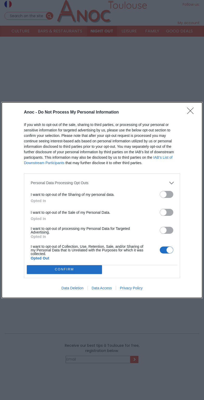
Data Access (102, 288)
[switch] (166, 194)
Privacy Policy (131, 288)
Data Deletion (72, 288)
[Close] (192, 112)
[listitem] (102, 183)
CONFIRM (64, 269)
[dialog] (102, 200)
